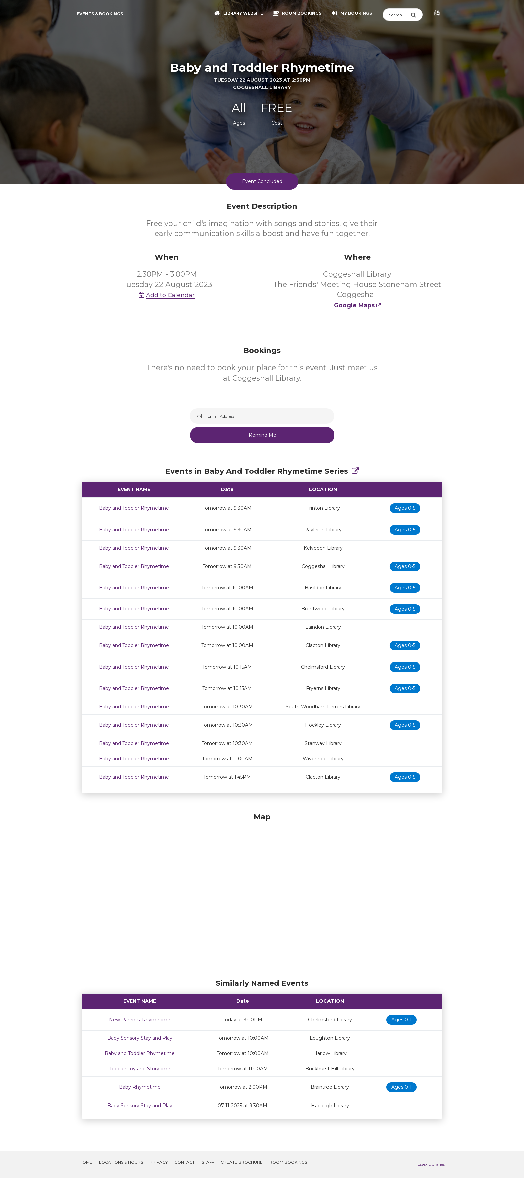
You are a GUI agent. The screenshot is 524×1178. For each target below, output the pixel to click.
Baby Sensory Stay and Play (139, 1038)
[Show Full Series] (355, 471)
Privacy (159, 1162)
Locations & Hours (121, 1162)
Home (85, 1162)
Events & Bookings (100, 13)
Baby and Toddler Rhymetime (134, 508)
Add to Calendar (167, 294)
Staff (208, 1162)
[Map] (262, 894)
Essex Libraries (431, 1164)
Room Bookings (288, 1162)
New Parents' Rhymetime (139, 1020)
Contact (184, 1162)
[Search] (397, 14)
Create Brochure (242, 1162)
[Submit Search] (417, 14)
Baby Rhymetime (140, 1087)
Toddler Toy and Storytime (139, 1069)
